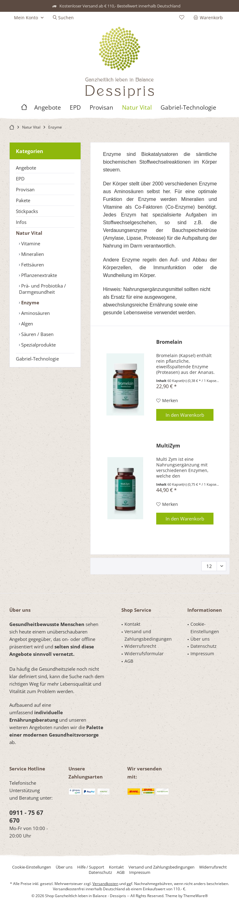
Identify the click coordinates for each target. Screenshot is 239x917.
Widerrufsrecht (140, 646)
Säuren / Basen (37, 334)
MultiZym (168, 446)
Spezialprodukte (38, 345)
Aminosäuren (35, 313)
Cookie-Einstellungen (204, 627)
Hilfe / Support (90, 867)
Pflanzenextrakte (38, 275)
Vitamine (30, 243)
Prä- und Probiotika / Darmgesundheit (42, 289)
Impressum (202, 653)
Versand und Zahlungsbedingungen (148, 635)
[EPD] (75, 107)
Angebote (26, 168)
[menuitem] (209, 18)
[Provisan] (101, 107)
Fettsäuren (32, 264)
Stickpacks (27, 211)
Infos (21, 222)
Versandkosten (105, 883)
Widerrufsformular (144, 653)
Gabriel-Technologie (37, 359)
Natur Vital (29, 233)
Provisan (25, 189)
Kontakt (132, 624)
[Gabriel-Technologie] (188, 107)
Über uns (200, 639)
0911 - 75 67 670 (26, 816)
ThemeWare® (195, 895)
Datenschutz (203, 646)
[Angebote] (47, 107)
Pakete (23, 200)
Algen (26, 323)
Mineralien (32, 254)
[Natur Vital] (137, 107)
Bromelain (169, 342)
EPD (20, 178)
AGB (128, 661)
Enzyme (29, 302)
